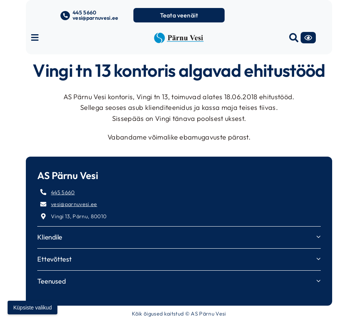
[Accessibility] (308, 37)
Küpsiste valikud (32, 308)
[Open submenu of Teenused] (318, 280)
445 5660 (85, 12)
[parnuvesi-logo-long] (178, 35)
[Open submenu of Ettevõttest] (318, 258)
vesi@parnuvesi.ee (96, 17)
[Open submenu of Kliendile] (318, 236)
